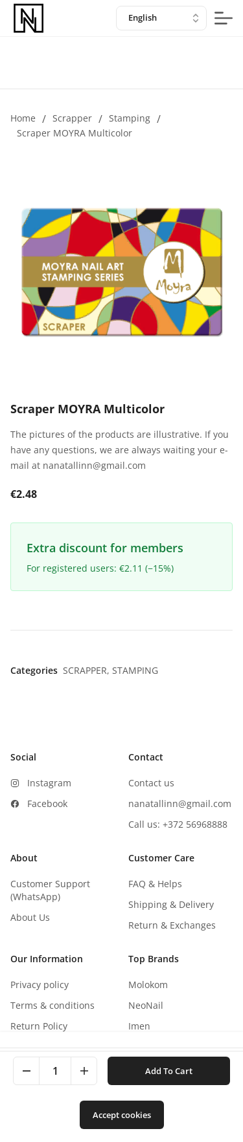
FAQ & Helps (155, 884)
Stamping (129, 118)
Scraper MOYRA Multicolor (74, 133)
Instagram (49, 783)
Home (23, 118)
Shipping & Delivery (171, 904)
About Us (30, 917)
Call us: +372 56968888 (177, 824)
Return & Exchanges (172, 925)
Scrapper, (87, 670)
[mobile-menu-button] (223, 18)
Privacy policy (39, 984)
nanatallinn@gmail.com (179, 803)
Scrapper (72, 118)
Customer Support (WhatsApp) (50, 890)
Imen (139, 1026)
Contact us (151, 783)
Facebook (47, 803)
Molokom (148, 984)
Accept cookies (122, 1115)
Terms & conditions (52, 1005)
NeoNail (145, 1005)
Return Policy (38, 1026)
